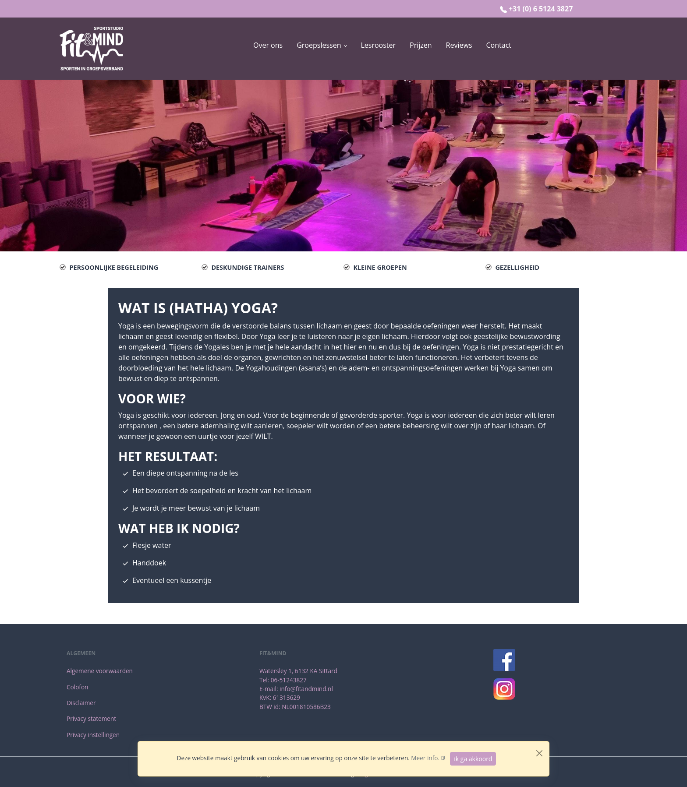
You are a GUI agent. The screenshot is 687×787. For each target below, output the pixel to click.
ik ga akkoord (473, 759)
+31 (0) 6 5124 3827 (541, 9)
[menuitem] (268, 48)
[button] (321, 45)
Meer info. (425, 758)
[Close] (539, 753)
